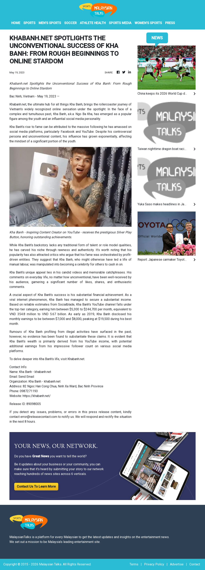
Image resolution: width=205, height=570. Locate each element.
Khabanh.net (75, 359)
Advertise (177, 564)
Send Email (26, 377)
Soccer (70, 23)
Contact (194, 564)
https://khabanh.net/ (37, 396)
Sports (29, 23)
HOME (15, 23)
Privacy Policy (154, 564)
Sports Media (120, 23)
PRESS (170, 23)
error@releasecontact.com (38, 417)
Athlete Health (93, 23)
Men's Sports (50, 23)
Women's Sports (148, 23)
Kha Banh (59, 114)
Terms (134, 564)
